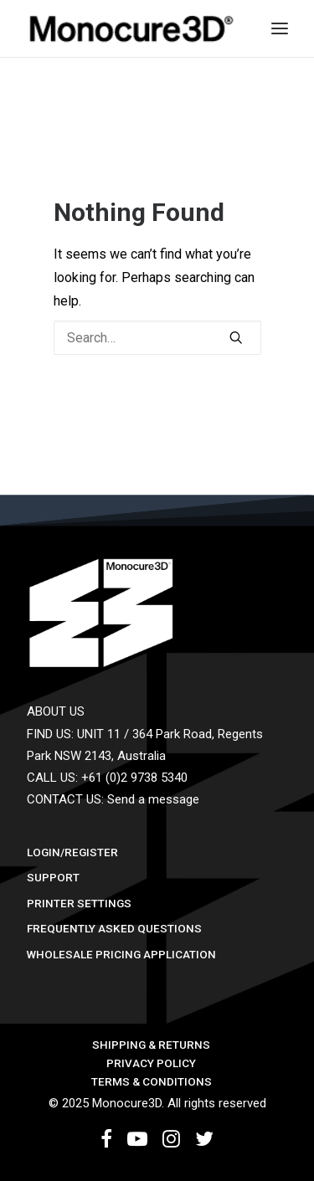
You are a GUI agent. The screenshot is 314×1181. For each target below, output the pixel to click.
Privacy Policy (151, 1063)
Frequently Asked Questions (114, 928)
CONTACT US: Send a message (113, 799)
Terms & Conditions (151, 1081)
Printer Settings (79, 903)
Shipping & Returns (151, 1044)
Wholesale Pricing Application (121, 954)
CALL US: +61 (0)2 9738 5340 (107, 777)
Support (53, 877)
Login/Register (72, 852)
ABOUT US (56, 711)
